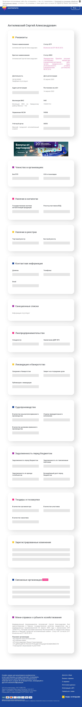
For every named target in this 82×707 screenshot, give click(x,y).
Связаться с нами (68, 691)
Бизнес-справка (67, 678)
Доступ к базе (67, 675)
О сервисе (65, 681)
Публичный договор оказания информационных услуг (13, 699)
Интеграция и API (68, 688)
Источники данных (68, 685)
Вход (74, 8)
